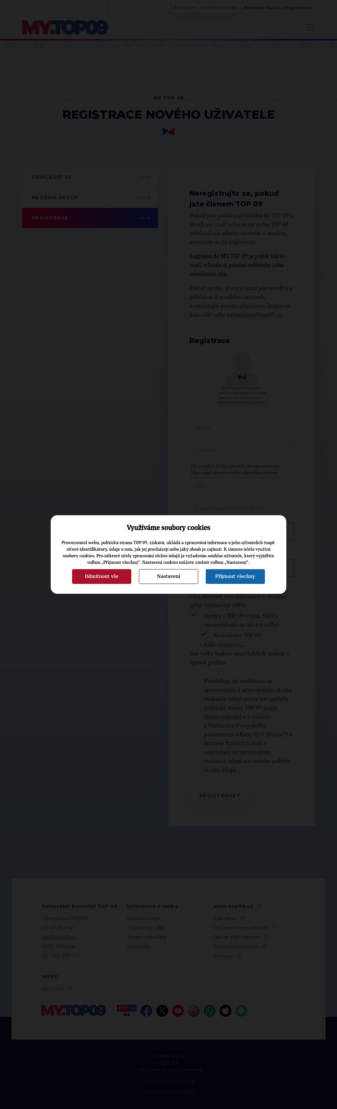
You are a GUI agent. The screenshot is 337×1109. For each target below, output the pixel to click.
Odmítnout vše (101, 576)
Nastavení (168, 576)
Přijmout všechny (235, 576)
